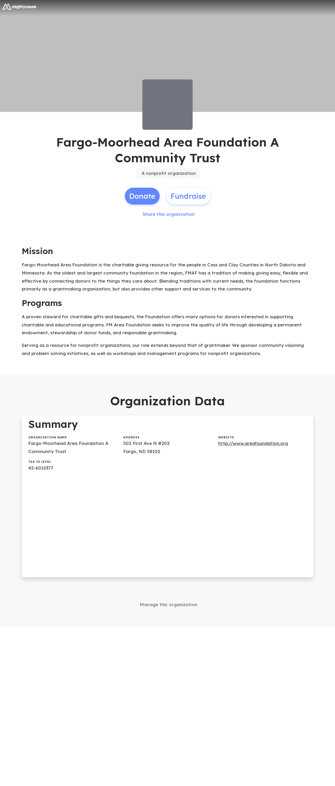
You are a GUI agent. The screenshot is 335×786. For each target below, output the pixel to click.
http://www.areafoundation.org (253, 443)
